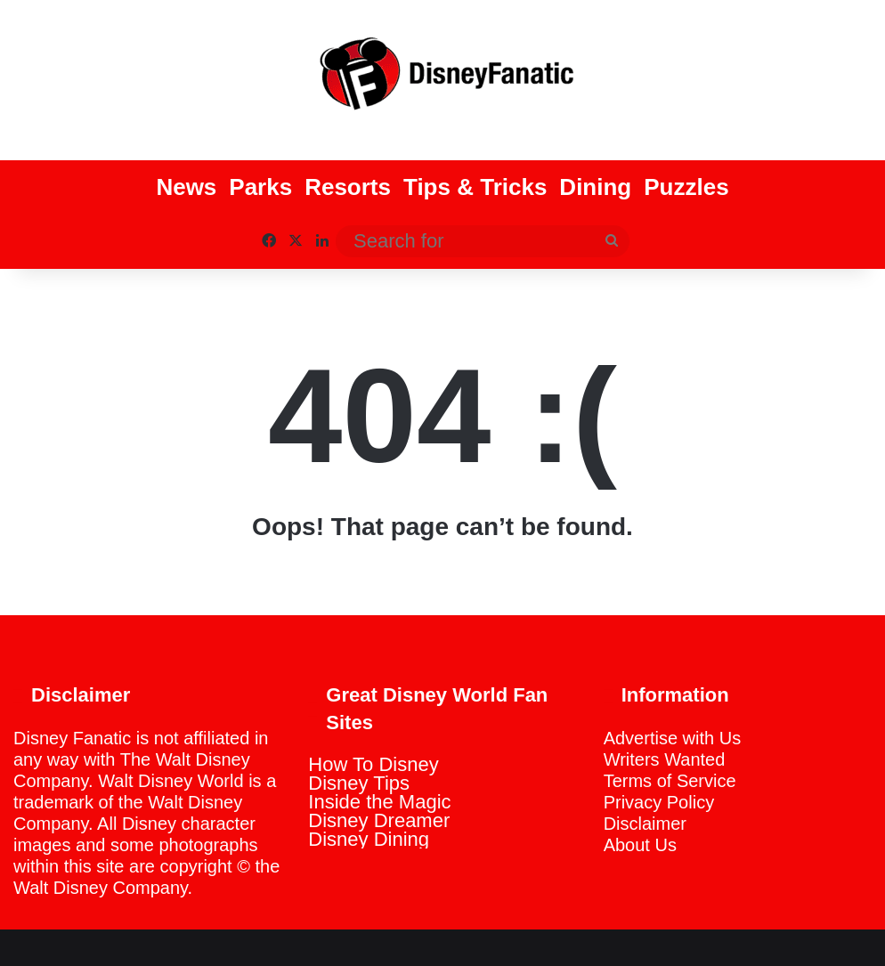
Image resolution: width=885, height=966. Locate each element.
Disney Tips (359, 783)
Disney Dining (368, 839)
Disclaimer (645, 823)
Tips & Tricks (475, 187)
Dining (595, 187)
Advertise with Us (673, 738)
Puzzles (686, 187)
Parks (260, 187)
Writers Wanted (665, 759)
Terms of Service (670, 781)
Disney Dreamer (379, 820)
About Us (640, 845)
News (186, 187)
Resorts (347, 187)
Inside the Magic (379, 802)
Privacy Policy (659, 802)
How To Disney (373, 764)
